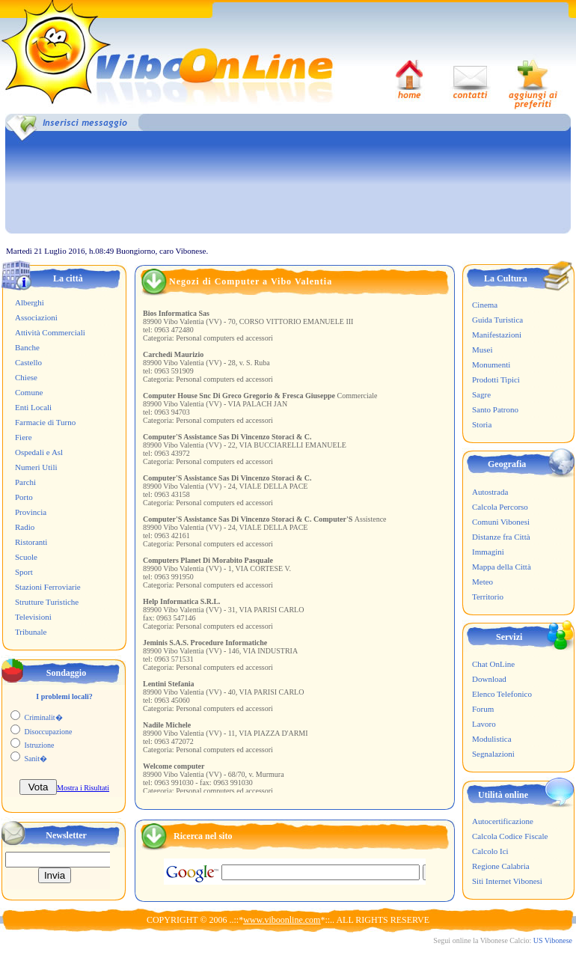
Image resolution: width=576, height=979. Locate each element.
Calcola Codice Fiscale (510, 836)
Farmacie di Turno (45, 422)
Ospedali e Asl (39, 452)
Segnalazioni (493, 753)
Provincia (30, 511)
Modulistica (492, 738)
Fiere (23, 437)
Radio (24, 526)
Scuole (26, 556)
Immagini (488, 551)
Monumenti (491, 364)
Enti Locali (33, 407)
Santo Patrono (495, 409)
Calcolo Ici (490, 851)
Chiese (26, 377)
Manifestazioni (496, 334)
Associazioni (36, 317)
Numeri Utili (36, 467)
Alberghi (29, 302)
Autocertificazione (502, 821)
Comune (29, 392)
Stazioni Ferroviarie (48, 586)
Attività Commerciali (50, 332)
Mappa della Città (501, 566)
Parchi (25, 482)
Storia (481, 424)
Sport (24, 571)
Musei (482, 349)
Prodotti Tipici (496, 379)
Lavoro (484, 723)
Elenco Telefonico (502, 693)
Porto (24, 496)
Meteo (482, 581)
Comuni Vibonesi (501, 521)
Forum (483, 708)
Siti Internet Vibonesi (507, 880)
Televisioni (33, 616)
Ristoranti (31, 541)
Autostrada (490, 491)
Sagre (481, 394)
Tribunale (30, 631)
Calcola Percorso (500, 506)
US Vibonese (552, 940)
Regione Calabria (501, 865)
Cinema (484, 304)
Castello (28, 362)
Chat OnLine (493, 663)
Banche (27, 347)
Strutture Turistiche (47, 601)
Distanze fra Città (501, 536)
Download (489, 678)
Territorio (487, 596)
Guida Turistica (497, 319)
